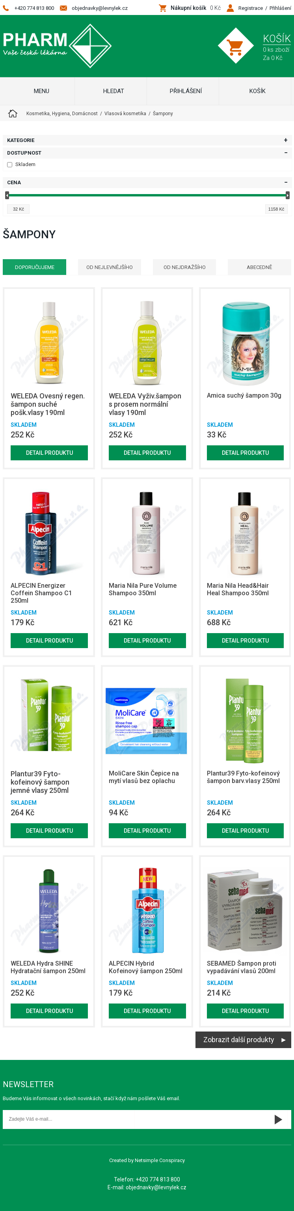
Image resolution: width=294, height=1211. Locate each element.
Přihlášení (280, 8)
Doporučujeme (34, 267)
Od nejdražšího (185, 267)
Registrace (250, 8)
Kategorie (20, 140)
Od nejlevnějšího (109, 267)
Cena (14, 182)
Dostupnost (24, 153)
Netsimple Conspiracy (160, 1160)
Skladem (21, 164)
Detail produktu (49, 453)
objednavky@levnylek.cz (100, 8)
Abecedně (259, 267)
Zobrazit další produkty (238, 1039)
